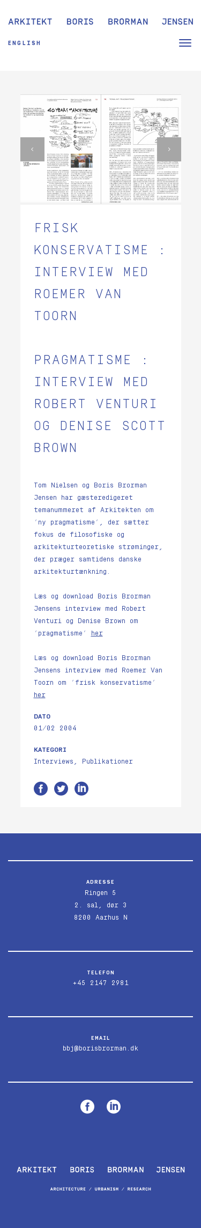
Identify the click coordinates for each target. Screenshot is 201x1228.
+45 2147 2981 (100, 983)
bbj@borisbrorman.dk (100, 1049)
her (97, 634)
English (24, 43)
